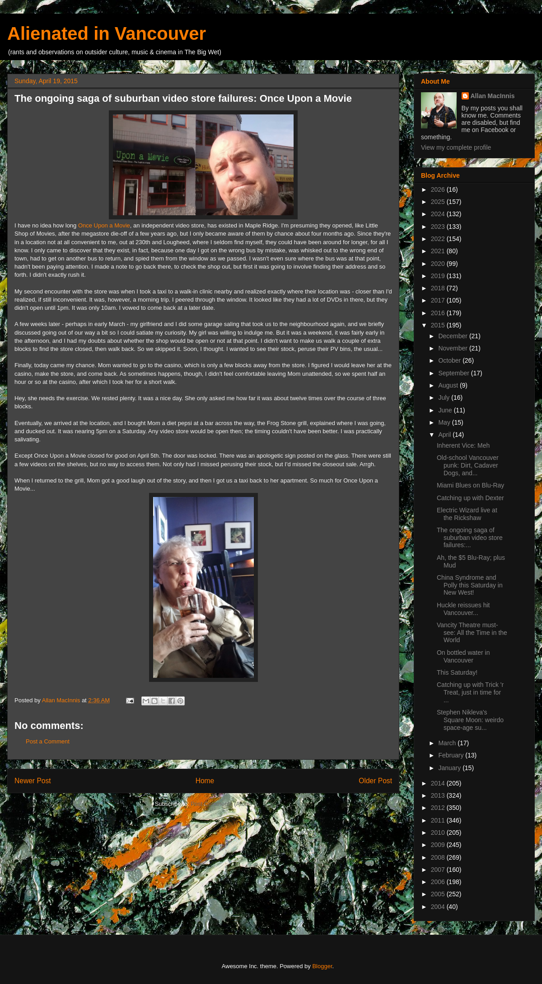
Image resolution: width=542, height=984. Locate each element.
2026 (439, 189)
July (444, 397)
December (453, 336)
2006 (439, 881)
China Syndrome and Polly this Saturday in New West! (470, 585)
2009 (439, 844)
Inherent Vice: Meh (463, 445)
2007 (439, 869)
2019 (439, 275)
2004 (439, 906)
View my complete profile (456, 147)
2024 (439, 214)
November (453, 348)
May (445, 422)
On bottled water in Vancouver (463, 656)
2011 (439, 820)
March (448, 743)
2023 (439, 226)
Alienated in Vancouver (106, 33)
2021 (439, 251)
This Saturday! (457, 672)
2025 (439, 201)
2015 (439, 325)
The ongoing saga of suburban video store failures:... (470, 537)
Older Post (375, 781)
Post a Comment (48, 741)
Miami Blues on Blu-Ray (470, 485)
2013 (439, 795)
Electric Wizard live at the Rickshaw (467, 513)
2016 (439, 313)
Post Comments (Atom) (221, 803)
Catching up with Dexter (470, 497)
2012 (439, 807)
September (454, 373)
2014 (439, 783)
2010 (439, 832)
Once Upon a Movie (104, 225)
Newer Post (32, 781)
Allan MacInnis (493, 95)
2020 (439, 263)
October (450, 360)
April (445, 434)
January (450, 767)
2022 (439, 238)
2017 (439, 300)
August (448, 385)
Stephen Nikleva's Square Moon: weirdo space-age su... (470, 720)
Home (205, 781)
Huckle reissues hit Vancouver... (463, 608)
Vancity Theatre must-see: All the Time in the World (472, 632)
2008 (439, 857)
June (445, 410)
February (451, 755)
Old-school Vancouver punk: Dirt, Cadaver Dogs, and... (468, 465)
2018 (439, 288)
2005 (439, 894)
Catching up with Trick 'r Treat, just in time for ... (470, 692)
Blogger (322, 966)
